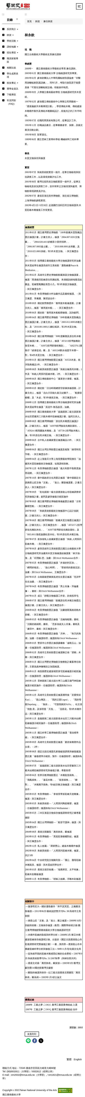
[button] (11, 29)
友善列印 (31, 1034)
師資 (37, 21)
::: (3, 14)
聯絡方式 (7, 1068)
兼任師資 (47, 21)
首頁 (29, 21)
